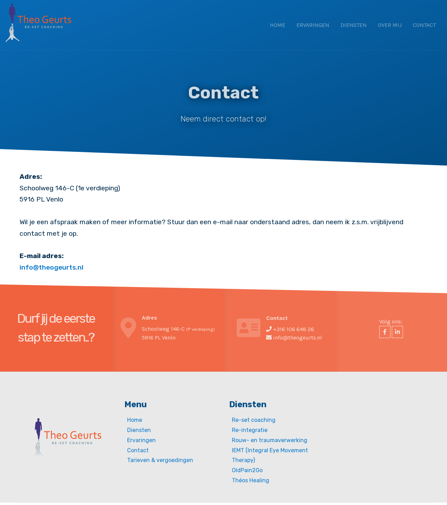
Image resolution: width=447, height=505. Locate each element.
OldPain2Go (247, 470)
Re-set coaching (254, 420)
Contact (424, 25)
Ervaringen (312, 25)
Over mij (390, 25)
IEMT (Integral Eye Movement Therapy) (270, 455)
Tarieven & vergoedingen (160, 460)
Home (277, 25)
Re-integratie (250, 430)
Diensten (353, 25)
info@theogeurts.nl (51, 267)
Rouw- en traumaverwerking (269, 440)
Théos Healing (250, 480)
